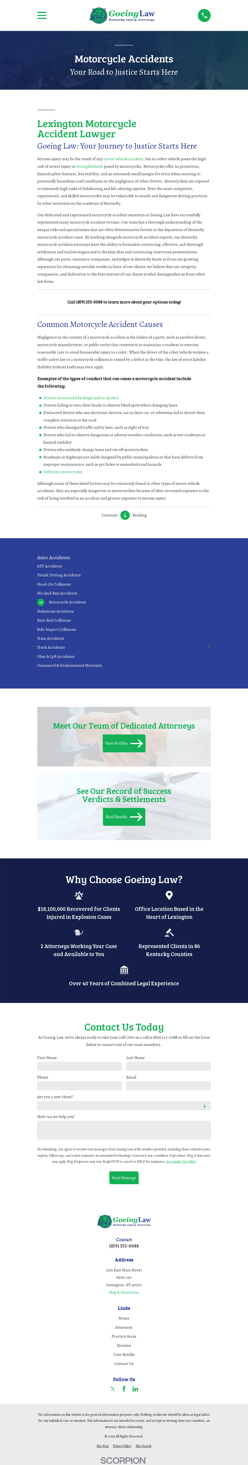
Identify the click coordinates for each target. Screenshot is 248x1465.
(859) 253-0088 (124, 1245)
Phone (42, 1077)
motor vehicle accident (123, 159)
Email (131, 1077)
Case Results (124, 1354)
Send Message (124, 1177)
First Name (47, 1057)
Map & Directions (124, 1292)
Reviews (124, 1345)
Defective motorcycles (62, 472)
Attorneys (123, 1327)
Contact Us (124, 1363)
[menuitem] (124, 566)
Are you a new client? (55, 1097)
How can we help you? (56, 1116)
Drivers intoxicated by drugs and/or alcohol (80, 398)
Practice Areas (123, 1336)
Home (123, 1318)
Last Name (135, 1057)
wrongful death (90, 166)
